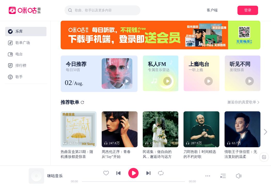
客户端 (212, 10)
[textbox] (106, 10)
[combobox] (102, 10)
